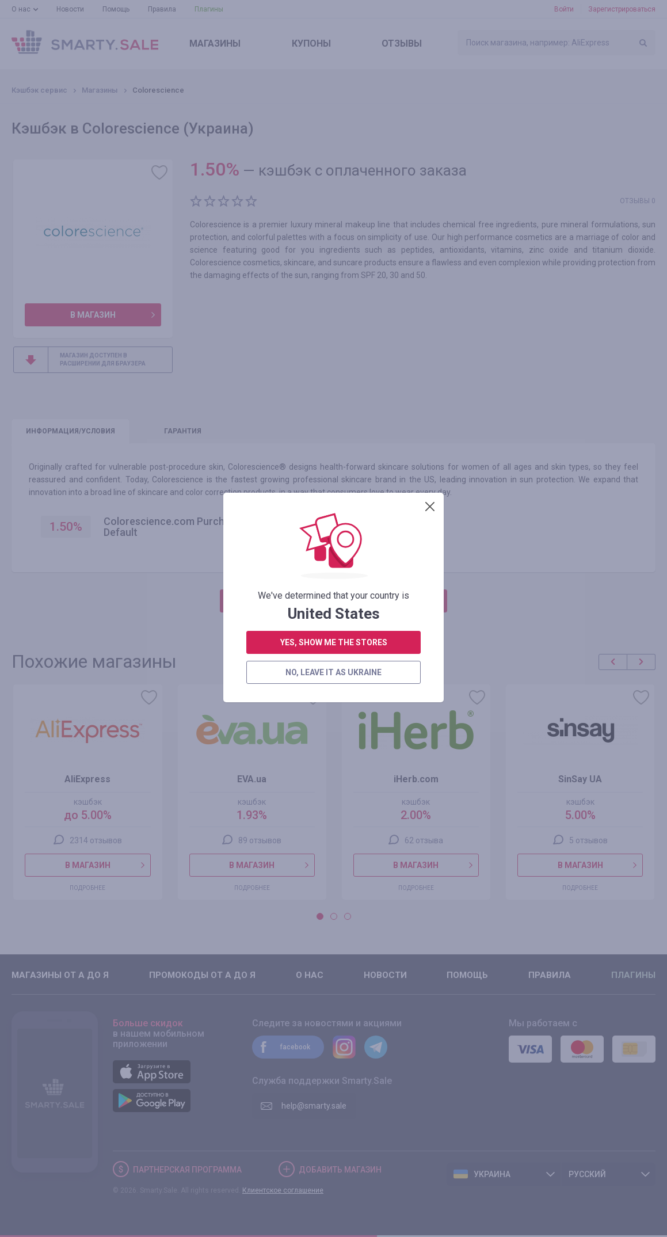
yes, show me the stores (333, 298)
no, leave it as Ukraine (333, 328)
